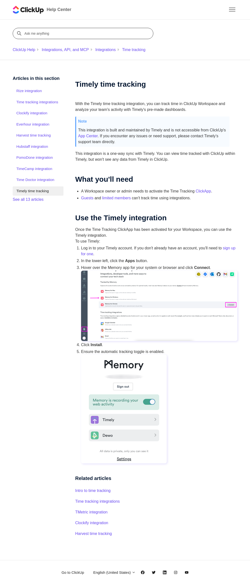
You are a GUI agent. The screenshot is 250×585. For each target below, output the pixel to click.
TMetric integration (91, 512)
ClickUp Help (24, 50)
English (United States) (114, 572)
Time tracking (133, 50)
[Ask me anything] (84, 33)
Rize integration (29, 91)
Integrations (105, 50)
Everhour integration (32, 124)
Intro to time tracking (93, 491)
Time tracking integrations (97, 501)
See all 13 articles (28, 199)
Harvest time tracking (93, 534)
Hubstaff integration (32, 146)
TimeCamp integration (34, 169)
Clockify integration (91, 523)
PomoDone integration (34, 157)
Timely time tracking (32, 191)
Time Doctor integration (35, 180)
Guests (87, 198)
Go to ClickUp (73, 572)
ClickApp (203, 191)
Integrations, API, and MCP (65, 50)
